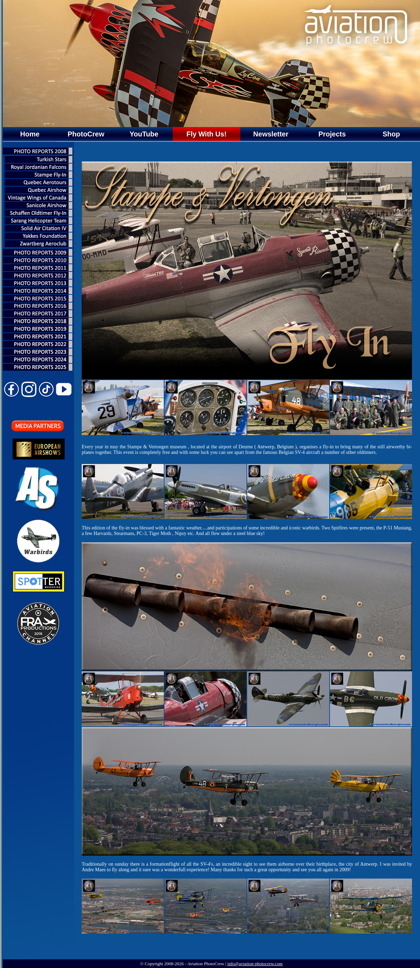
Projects (332, 134)
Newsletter (270, 134)
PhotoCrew (85, 134)
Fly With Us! (206, 134)
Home (30, 134)
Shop (391, 134)
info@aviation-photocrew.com (255, 963)
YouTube (144, 134)
